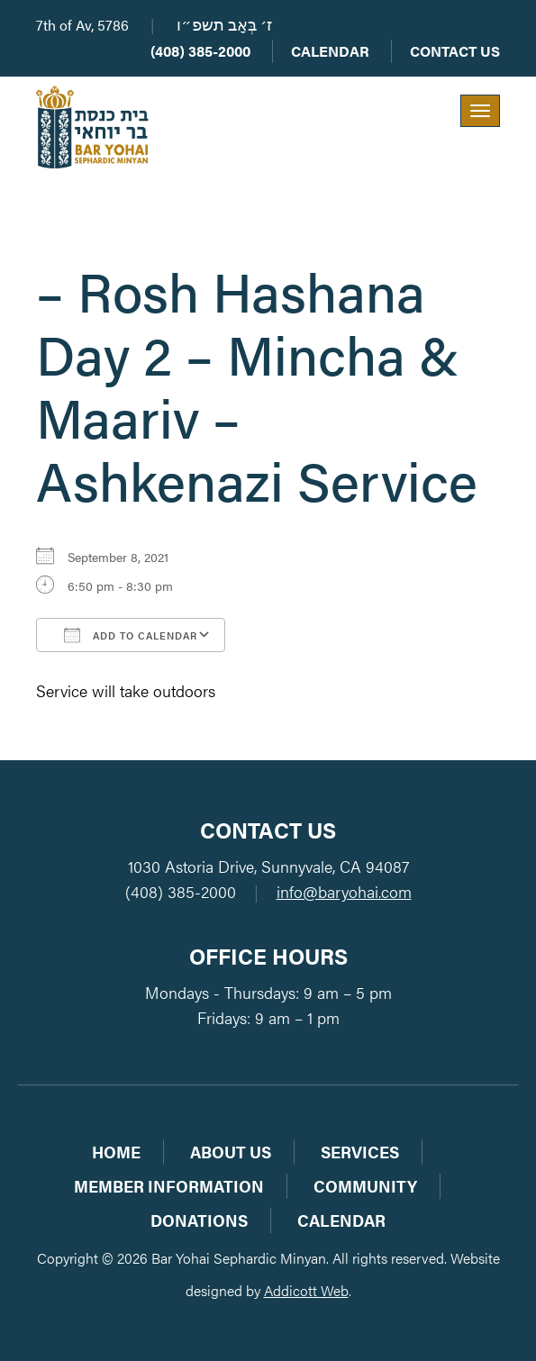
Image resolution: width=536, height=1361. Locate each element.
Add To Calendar (130, 635)
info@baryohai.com (344, 891)
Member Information (169, 1186)
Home (116, 1151)
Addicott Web (306, 1290)
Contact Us (455, 51)
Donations (199, 1220)
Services (360, 1151)
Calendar (330, 51)
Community (365, 1186)
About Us (230, 1151)
